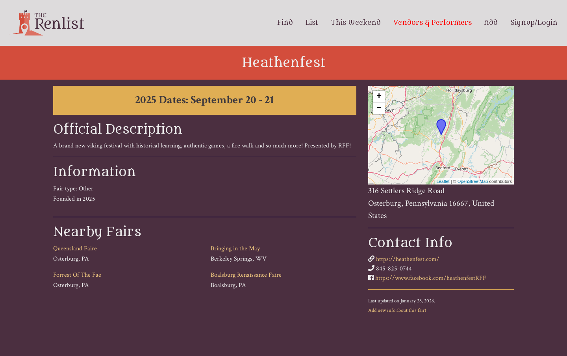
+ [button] (379, 97)
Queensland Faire (75, 248)
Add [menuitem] (491, 23)
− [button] (379, 108)
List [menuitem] (312, 23)
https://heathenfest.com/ (407, 259)
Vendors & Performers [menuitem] (432, 23)
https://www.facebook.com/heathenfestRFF (430, 278)
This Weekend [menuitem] (356, 23)
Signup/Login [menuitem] (534, 23)
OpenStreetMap (473, 181)
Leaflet (443, 181)
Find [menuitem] (285, 23)
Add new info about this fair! (397, 310)
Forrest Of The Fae (77, 275)
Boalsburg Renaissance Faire (246, 275)
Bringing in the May (235, 248)
